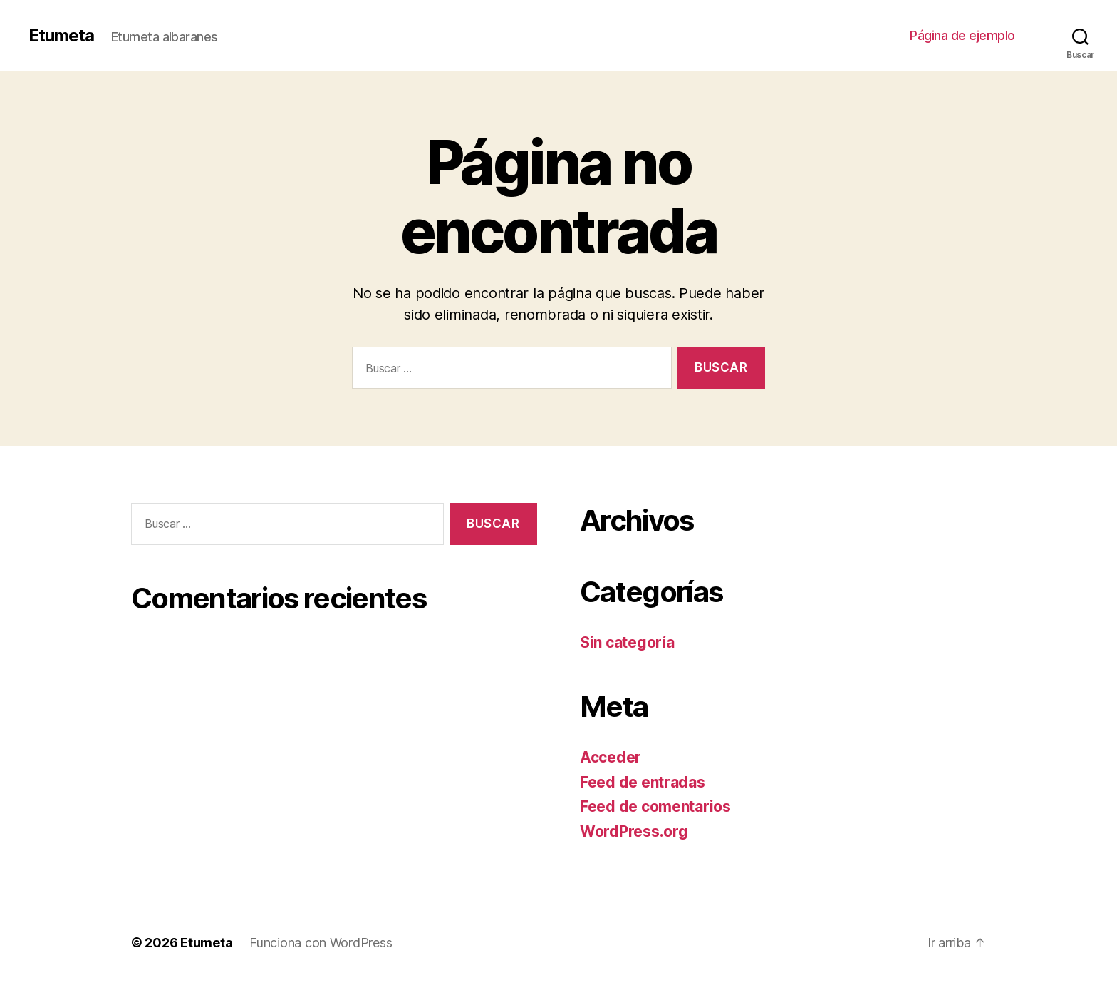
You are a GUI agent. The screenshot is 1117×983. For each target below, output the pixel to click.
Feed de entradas (642, 782)
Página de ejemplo (962, 35)
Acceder (610, 757)
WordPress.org (634, 831)
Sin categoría (627, 642)
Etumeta (61, 35)
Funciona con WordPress (320, 942)
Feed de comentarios (655, 806)
